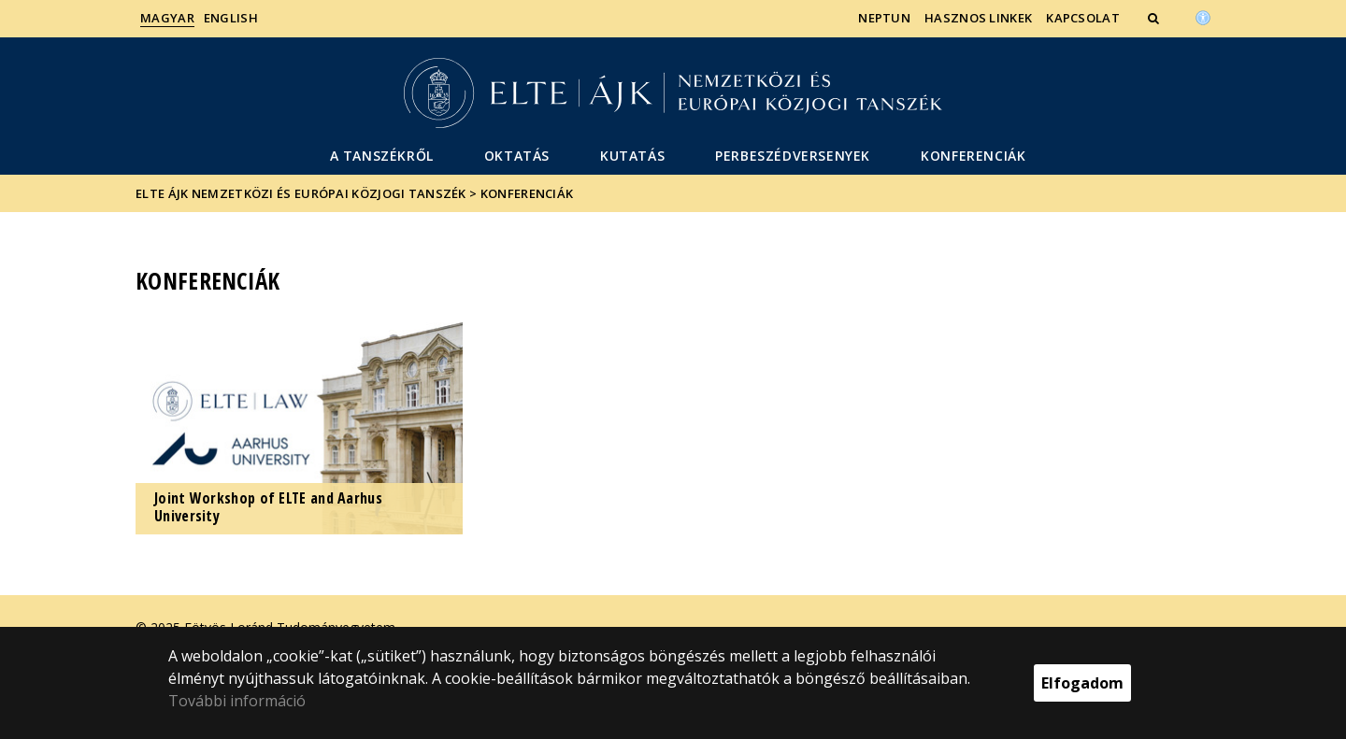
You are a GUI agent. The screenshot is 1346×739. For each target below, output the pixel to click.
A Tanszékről (382, 155)
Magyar (167, 17)
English (231, 17)
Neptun (884, 17)
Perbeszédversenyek (792, 155)
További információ (237, 700)
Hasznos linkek (978, 17)
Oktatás (517, 155)
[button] (1155, 17)
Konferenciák (973, 155)
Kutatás (632, 155)
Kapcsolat (1083, 17)
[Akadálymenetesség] (1203, 15)
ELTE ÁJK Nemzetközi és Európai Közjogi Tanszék (301, 193)
